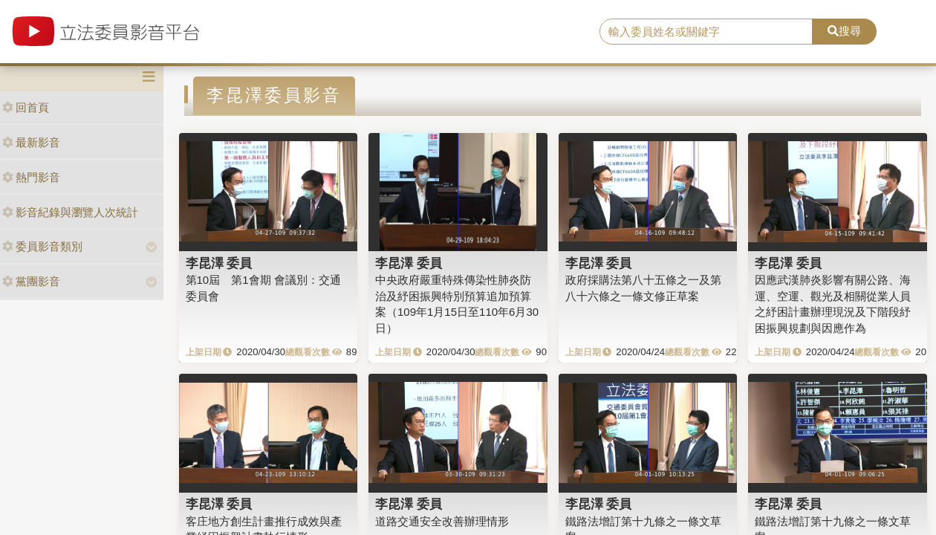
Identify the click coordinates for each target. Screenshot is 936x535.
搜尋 (844, 31)
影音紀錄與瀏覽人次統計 (70, 212)
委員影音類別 (42, 246)
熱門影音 (31, 177)
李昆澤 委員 (219, 263)
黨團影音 (31, 281)
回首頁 (25, 107)
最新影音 (31, 142)
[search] (706, 32)
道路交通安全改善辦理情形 (442, 521)
